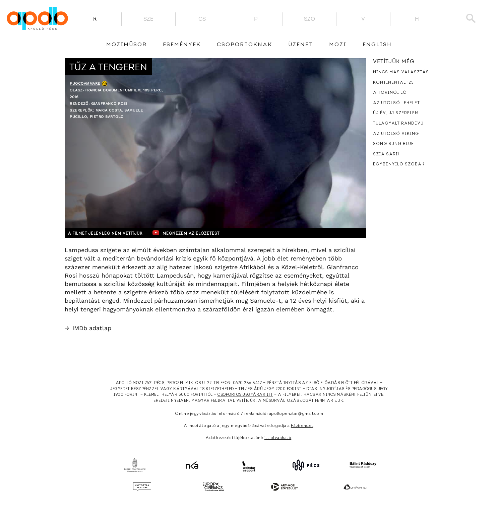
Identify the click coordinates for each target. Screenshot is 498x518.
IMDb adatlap (88, 327)
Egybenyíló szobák (399, 164)
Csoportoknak (244, 45)
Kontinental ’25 (393, 83)
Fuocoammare (85, 83)
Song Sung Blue (393, 144)
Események (182, 45)
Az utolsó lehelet (396, 103)
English (377, 45)
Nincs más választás (401, 72)
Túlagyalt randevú (398, 124)
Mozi (338, 45)
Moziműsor (126, 45)
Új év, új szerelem (396, 113)
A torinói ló (390, 93)
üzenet (300, 45)
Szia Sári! (386, 154)
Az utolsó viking (396, 134)
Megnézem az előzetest (195, 232)
